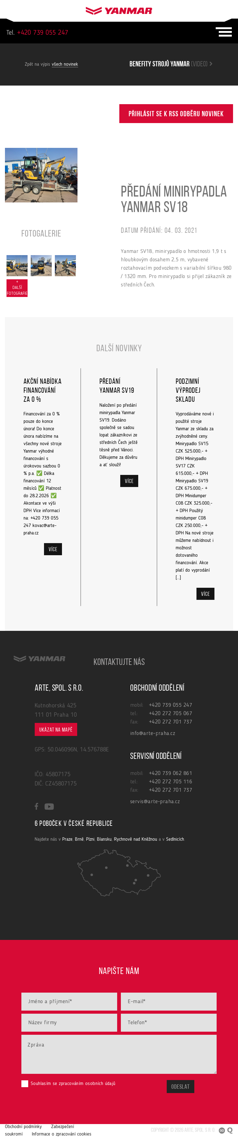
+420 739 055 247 (37, 32)
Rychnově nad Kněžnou (135, 839)
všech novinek (65, 64)
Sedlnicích (175, 839)
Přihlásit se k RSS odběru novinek (176, 114)
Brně (79, 839)
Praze (67, 839)
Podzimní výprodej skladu (188, 391)
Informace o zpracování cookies (61, 1134)
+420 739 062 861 (170, 773)
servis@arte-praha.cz (155, 801)
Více (53, 550)
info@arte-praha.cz (152, 733)
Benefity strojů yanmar (171, 64)
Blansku (104, 839)
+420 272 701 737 (170, 722)
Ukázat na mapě (56, 730)
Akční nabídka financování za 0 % (43, 391)
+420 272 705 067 (170, 713)
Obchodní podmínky (23, 1126)
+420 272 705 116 (170, 782)
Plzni (90, 839)
